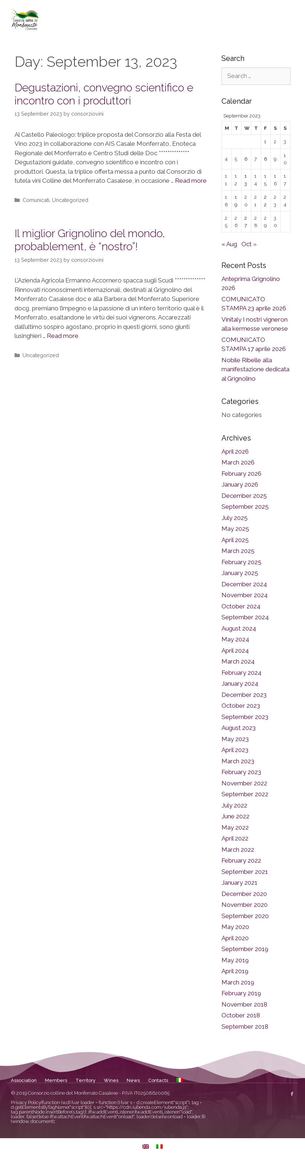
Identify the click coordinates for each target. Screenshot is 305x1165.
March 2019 (237, 982)
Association (24, 1080)
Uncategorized (70, 200)
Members (56, 1080)
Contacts (158, 1080)
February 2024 (241, 672)
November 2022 (244, 783)
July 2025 (234, 517)
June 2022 (235, 816)
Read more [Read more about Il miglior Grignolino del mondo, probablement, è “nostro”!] (62, 335)
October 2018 (240, 1015)
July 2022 (234, 805)
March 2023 (237, 761)
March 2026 (238, 462)
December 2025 (244, 495)
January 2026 (239, 484)
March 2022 (237, 849)
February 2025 (241, 562)
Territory (85, 1080)
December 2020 (244, 893)
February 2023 (241, 772)
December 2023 (244, 694)
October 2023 (240, 705)
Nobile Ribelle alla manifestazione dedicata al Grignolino (255, 369)
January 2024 (239, 683)
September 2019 (244, 949)
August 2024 (238, 628)
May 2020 (235, 926)
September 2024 (245, 617)
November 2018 (244, 1004)
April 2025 (235, 540)
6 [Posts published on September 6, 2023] (246, 159)
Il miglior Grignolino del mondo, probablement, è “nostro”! (90, 240)
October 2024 (240, 606)
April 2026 (235, 451)
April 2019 (234, 971)
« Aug (229, 244)
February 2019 (241, 993)
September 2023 (244, 716)
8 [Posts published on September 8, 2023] (265, 159)
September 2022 (244, 794)
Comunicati (36, 200)
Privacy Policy (26, 1102)
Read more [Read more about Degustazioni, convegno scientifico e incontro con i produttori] (191, 180)
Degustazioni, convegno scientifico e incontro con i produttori (104, 94)
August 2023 (238, 727)
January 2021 (239, 882)
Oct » (249, 244)
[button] (292, 19)
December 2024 (244, 584)
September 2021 (244, 871)
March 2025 (238, 550)
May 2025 (235, 528)
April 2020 (235, 938)
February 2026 (241, 473)
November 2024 (244, 595)
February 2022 (241, 860)
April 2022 (234, 838)
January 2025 (239, 573)
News (133, 1080)
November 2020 (244, 904)
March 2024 (238, 661)
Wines (111, 1080)
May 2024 (235, 639)
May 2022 (235, 827)
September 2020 (245, 916)
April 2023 (234, 749)
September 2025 (245, 506)
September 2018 (244, 1026)
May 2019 (235, 960)
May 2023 (235, 739)
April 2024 (235, 650)
